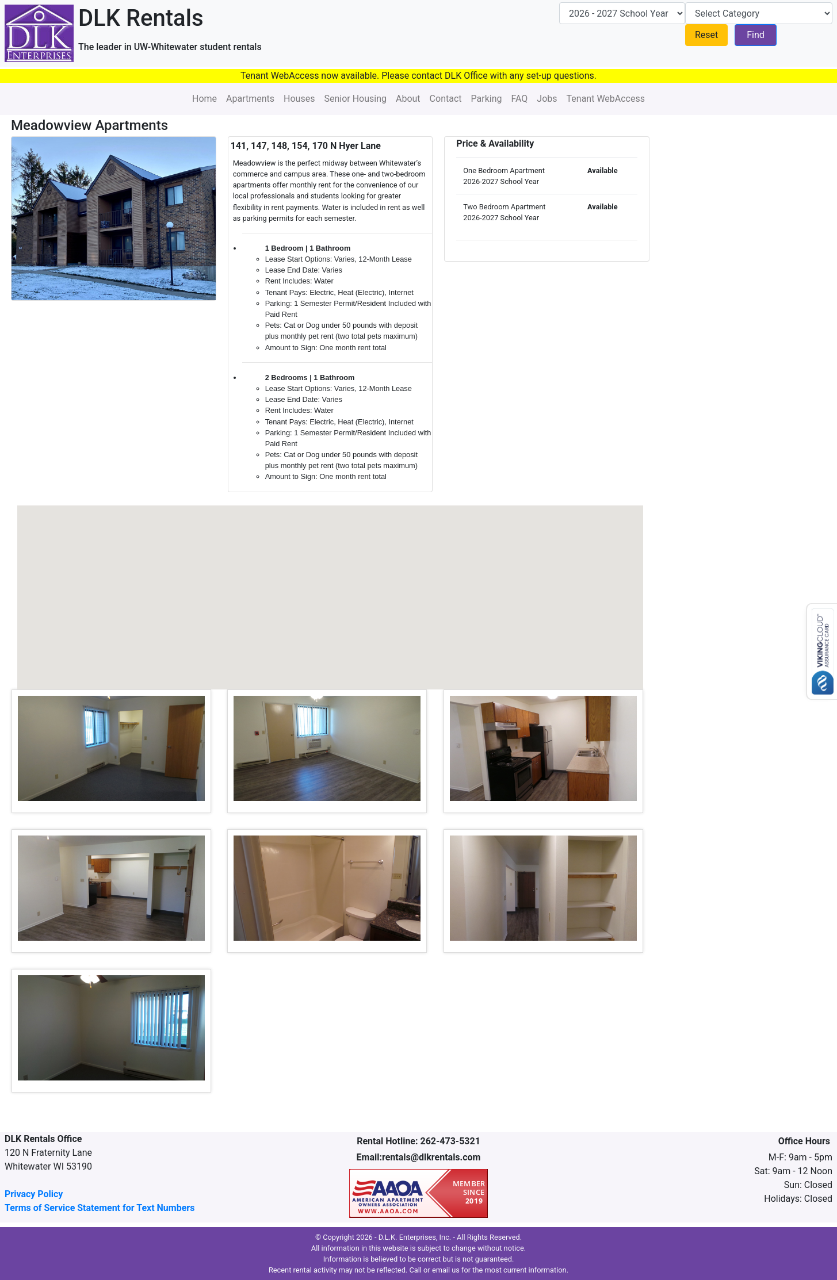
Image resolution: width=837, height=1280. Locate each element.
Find (755, 34)
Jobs (547, 98)
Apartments (250, 98)
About (408, 98)
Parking (486, 98)
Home (204, 98)
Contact (446, 98)
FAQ (519, 98)
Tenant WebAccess (606, 98)
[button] (212, 593)
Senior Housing (355, 98)
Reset (706, 34)
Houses (299, 98)
